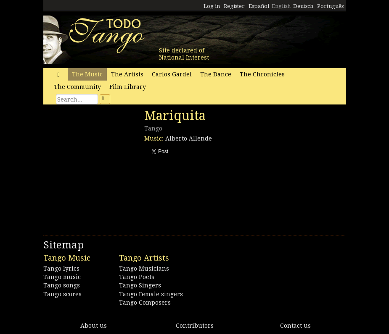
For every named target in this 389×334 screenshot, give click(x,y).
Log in (212, 6)
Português (330, 6)
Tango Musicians (144, 268)
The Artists (127, 74)
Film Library (127, 87)
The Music (87, 74)
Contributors (195, 325)
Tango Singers (140, 285)
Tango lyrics (61, 268)
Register (234, 6)
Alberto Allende (188, 138)
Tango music (62, 277)
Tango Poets (136, 277)
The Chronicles (262, 74)
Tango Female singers (151, 294)
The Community (77, 87)
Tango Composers (145, 302)
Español (259, 6)
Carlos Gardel (172, 74)
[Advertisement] (106, 165)
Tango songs (61, 285)
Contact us (295, 325)
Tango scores (62, 294)
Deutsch (303, 6)
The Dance (215, 74)
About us (93, 325)
